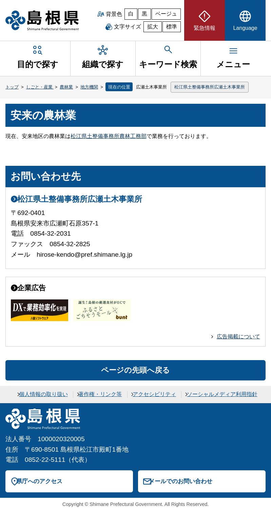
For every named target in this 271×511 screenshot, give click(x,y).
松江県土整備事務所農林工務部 (109, 136)
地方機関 (89, 87)
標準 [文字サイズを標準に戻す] (171, 27)
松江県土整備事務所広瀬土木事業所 (209, 87)
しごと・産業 (40, 87)
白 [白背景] (131, 14)
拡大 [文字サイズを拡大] (152, 27)
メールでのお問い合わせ (180, 481)
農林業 (66, 87)
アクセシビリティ (154, 394)
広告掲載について (238, 336)
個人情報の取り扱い (43, 394)
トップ (12, 87)
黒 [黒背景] (144, 14)
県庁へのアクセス (39, 481)
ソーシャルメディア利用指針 (222, 394)
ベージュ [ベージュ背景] (166, 14)
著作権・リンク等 (100, 394)
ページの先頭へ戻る (135, 370)
